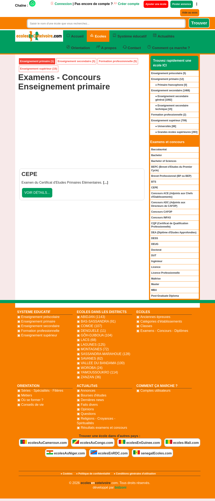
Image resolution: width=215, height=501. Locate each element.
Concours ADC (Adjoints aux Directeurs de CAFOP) (168, 204)
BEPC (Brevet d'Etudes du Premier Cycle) (171, 168)
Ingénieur (156, 261)
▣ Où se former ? (30, 400)
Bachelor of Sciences (163, 161)
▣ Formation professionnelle (38, 330)
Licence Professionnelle (165, 272)
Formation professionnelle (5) (118, 61)
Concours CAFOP (161, 211)
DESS (154, 238)
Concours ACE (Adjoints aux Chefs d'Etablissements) (172, 195)
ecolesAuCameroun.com (43, 442)
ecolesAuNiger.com (65, 452)
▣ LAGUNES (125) (91, 344)
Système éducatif (129, 35)
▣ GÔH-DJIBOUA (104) (94, 335)
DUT (153, 255)
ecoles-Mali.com (182, 442)
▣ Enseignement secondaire (38, 326)
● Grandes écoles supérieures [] (176, 132)
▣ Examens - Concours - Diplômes (162, 330)
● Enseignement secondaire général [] (171, 98)
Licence (155, 267)
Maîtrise (155, 278)
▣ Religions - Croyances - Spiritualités (96, 421)
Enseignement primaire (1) (37, 61)
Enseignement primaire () (167, 79)
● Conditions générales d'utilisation (135, 473)
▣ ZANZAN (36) (89, 377)
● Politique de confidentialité (93, 473)
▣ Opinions (85, 409)
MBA (154, 290)
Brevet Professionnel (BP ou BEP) (171, 176)
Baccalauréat (159, 149)
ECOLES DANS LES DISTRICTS (102, 312)
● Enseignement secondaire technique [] (171, 107)
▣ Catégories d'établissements (159, 321)
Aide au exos (189, 12)
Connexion (61, 4)
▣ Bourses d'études (91, 395)
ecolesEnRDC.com (109, 452)
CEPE (154, 187)
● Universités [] (165, 126)
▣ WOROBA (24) (90, 368)
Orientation (78, 47)
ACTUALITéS (87, 386)
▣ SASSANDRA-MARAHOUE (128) (103, 354)
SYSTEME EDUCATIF (34, 312)
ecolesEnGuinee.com (139, 442)
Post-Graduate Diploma (165, 295)
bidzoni (120, 487)
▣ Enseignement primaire (36, 321)
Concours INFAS (161, 217)
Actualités (164, 35)
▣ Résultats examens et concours (102, 427)
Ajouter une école (155, 4)
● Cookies (66, 473)
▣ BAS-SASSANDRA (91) (96, 321)
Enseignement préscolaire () (168, 73)
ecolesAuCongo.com (92, 442)
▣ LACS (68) (86, 340)
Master (155, 284)
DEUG (154, 244)
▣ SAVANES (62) (90, 358)
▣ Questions (86, 413)
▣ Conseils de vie (30, 404)
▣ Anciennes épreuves (153, 317)
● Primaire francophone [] (171, 84)
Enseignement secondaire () (170, 90)
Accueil (75, 35)
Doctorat (156, 249)
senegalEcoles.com (152, 452)
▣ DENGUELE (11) (91, 330)
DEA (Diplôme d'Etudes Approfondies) (173, 232)
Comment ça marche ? (168, 47)
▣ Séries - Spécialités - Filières (40, 390)
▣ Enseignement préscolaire (38, 317)
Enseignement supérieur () (169, 120)
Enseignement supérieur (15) (38, 68)
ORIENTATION (28, 386)
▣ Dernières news (90, 400)
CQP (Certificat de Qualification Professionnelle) (169, 225)
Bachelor (156, 155)
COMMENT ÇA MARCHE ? (157, 386)
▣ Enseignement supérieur (37, 335)
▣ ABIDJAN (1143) (91, 317)
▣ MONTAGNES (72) (93, 349)
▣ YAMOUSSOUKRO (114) (97, 372)
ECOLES (143, 312)
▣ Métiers (24, 395)
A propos (106, 47)
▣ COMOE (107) (89, 326)
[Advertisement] (82, 131)
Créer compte (126, 4)
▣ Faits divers (87, 404)
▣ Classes (144, 326)
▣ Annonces (86, 390)
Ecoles (98, 35)
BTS (153, 181)
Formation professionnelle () (168, 114)
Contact (132, 47)
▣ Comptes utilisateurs (153, 390)
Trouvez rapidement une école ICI (172, 63)
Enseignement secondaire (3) (76, 61)
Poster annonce (181, 4)
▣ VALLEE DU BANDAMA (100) (101, 363)
